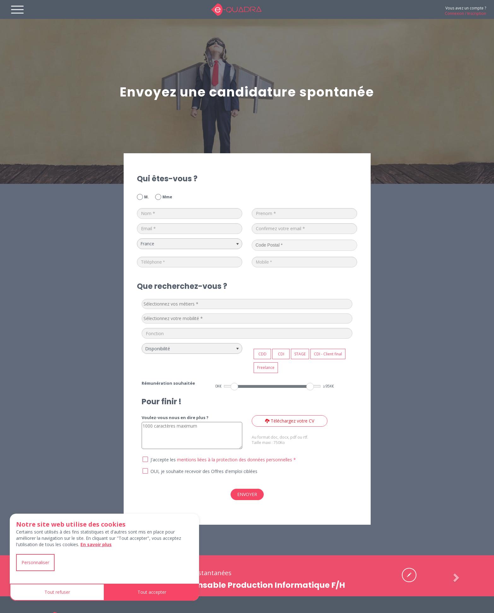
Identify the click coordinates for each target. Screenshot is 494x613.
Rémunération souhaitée (168, 383)
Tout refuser (57, 592)
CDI (281, 354)
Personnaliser (35, 562)
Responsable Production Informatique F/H (259, 585)
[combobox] (247, 304)
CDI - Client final (328, 354)
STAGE (300, 354)
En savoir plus (96, 544)
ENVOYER (247, 494)
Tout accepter (152, 592)
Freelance (265, 367)
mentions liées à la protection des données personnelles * (236, 460)
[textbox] (191, 304)
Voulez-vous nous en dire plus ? (175, 417)
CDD (262, 354)
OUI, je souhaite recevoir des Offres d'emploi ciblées (203, 471)
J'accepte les (163, 460)
